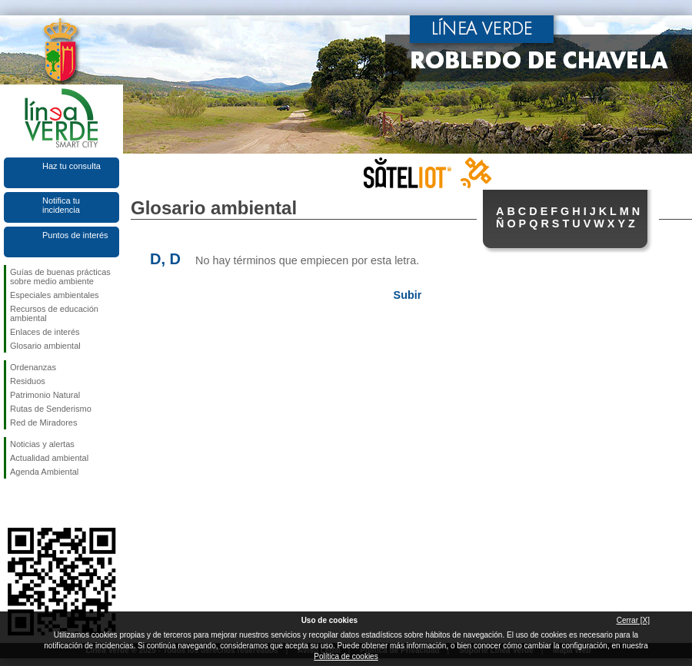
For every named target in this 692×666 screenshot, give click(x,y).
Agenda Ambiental (44, 471)
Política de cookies (346, 656)
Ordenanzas (33, 367)
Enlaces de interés (45, 331)
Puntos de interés (75, 235)
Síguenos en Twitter (38, 503)
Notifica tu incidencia (61, 205)
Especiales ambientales (54, 295)
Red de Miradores (43, 422)
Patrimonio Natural (45, 394)
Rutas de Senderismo (50, 408)
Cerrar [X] (633, 620)
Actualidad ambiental (49, 457)
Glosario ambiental (45, 345)
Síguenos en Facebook (13, 503)
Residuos (27, 381)
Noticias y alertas (42, 444)
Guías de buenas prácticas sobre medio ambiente (60, 276)
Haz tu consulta (71, 166)
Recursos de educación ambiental (54, 313)
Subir (408, 295)
